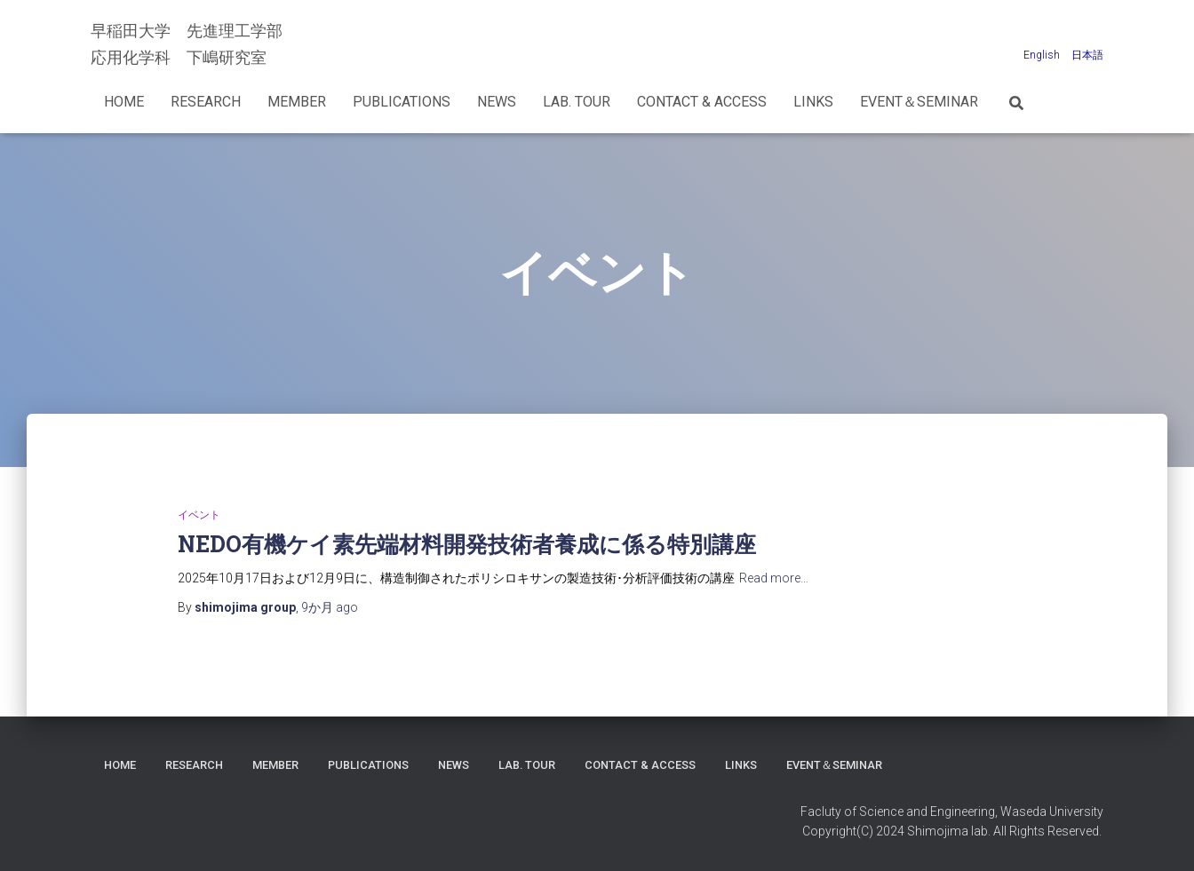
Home (124, 101)
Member (296, 101)
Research (206, 101)
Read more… (773, 578)
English (1041, 55)
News (496, 101)
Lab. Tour (576, 101)
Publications (401, 101)
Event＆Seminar (919, 101)
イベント (199, 515)
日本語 (1087, 55)
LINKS (813, 101)
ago (329, 607)
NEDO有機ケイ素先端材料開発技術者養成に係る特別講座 (467, 543)
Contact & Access (702, 101)
